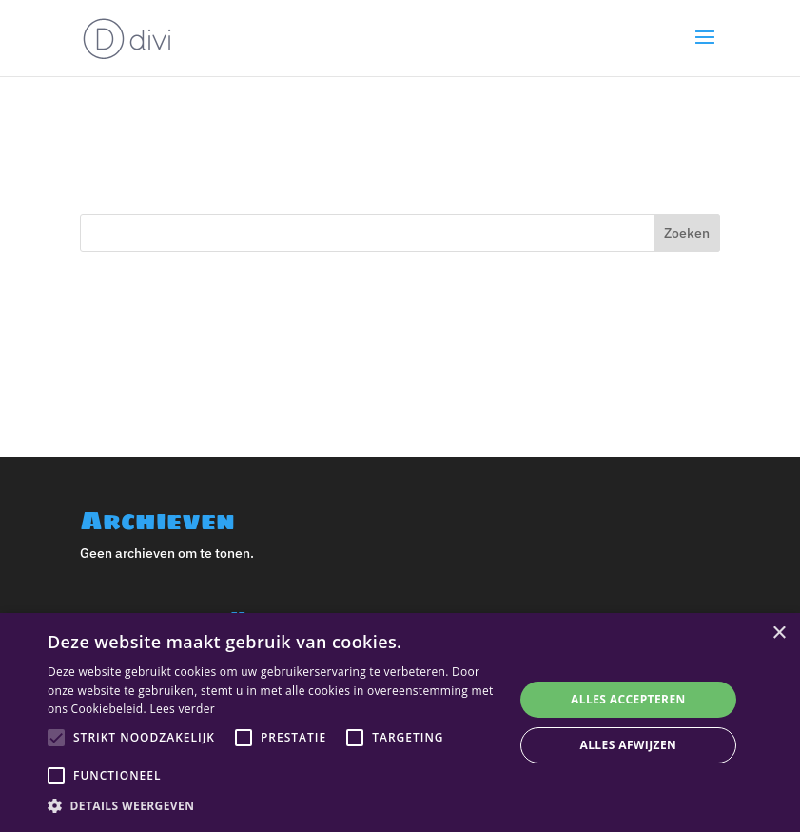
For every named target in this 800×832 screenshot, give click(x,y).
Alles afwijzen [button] (628, 745)
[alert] (400, 722)
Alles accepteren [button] (628, 699)
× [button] (778, 633)
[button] (273, 806)
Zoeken (687, 233)
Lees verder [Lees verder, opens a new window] (182, 709)
